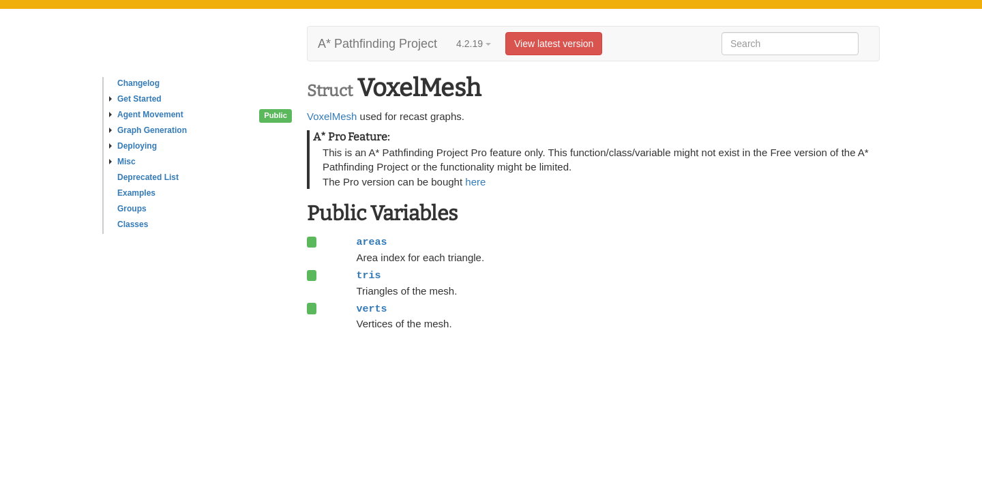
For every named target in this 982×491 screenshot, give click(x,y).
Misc (122, 161)
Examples (136, 193)
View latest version (553, 43)
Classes (132, 224)
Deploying (133, 146)
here (475, 182)
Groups (132, 208)
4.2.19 (473, 43)
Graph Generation (148, 130)
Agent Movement (146, 114)
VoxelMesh (332, 116)
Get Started (135, 99)
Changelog (138, 83)
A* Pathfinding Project (377, 43)
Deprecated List (148, 177)
